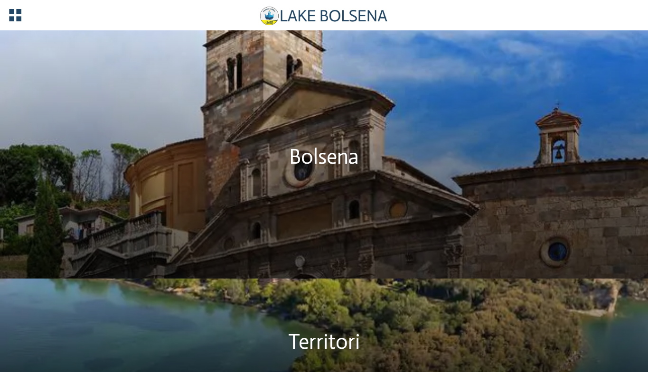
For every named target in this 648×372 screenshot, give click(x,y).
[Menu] (15, 15)
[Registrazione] (595, 15)
